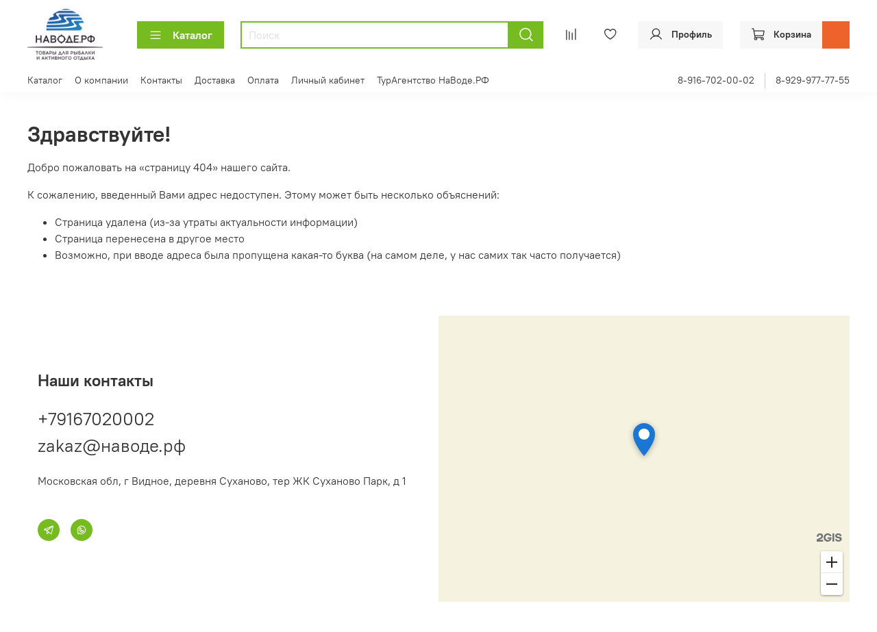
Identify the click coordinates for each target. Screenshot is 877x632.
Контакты (161, 80)
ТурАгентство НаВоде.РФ (433, 80)
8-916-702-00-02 (716, 80)
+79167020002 (96, 418)
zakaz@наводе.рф (112, 445)
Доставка (215, 80)
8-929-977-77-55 (813, 80)
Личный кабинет (328, 80)
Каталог (180, 35)
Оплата (263, 80)
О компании (101, 80)
